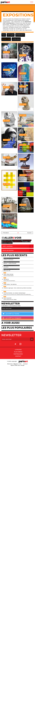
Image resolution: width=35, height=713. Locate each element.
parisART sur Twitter (10, 314)
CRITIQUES (10, 35)
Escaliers (6, 267)
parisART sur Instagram (11, 318)
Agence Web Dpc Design (17, 365)
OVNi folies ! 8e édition (10, 284)
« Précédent (5, 232)
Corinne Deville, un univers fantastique (14, 293)
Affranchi (6, 279)
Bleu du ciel (7, 270)
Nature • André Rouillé (10, 263)
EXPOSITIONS (6, 39)
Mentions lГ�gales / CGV (14, 364)
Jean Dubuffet (8, 298)
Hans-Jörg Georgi (8, 274)
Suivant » (29, 232)
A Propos (18, 349)
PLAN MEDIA (18, 351)
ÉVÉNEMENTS (20, 35)
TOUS (3, 35)
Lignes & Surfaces (8, 259)
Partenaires (18, 354)
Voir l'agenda (18, 246)
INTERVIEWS (16, 39)
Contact (18, 356)
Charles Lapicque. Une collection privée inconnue (17, 288)
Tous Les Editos (18, 250)
